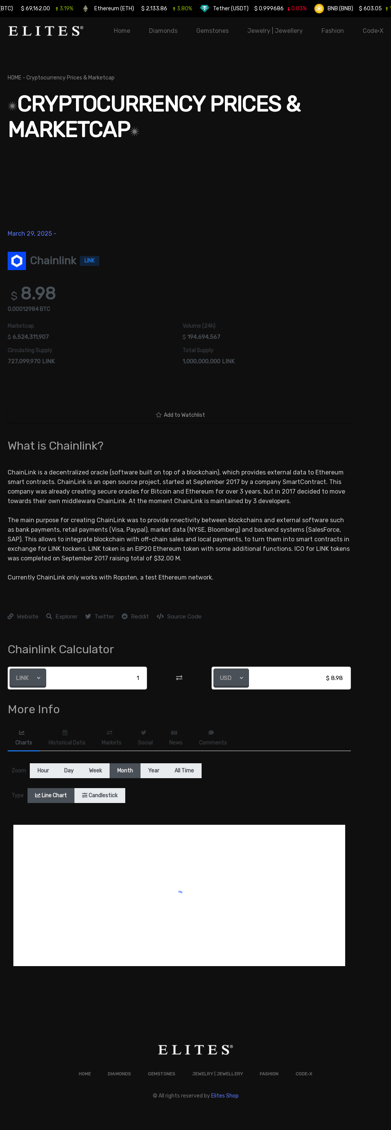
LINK (22, 678)
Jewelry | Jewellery (275, 30)
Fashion (333, 30)
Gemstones (212, 30)
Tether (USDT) (257, 8)
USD (225, 678)
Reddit (135, 616)
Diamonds (163, 30)
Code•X (373, 30)
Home (122, 30)
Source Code (179, 616)
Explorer (62, 616)
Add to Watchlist (180, 415)
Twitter (99, 616)
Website (23, 616)
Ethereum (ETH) (141, 8)
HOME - (17, 78)
